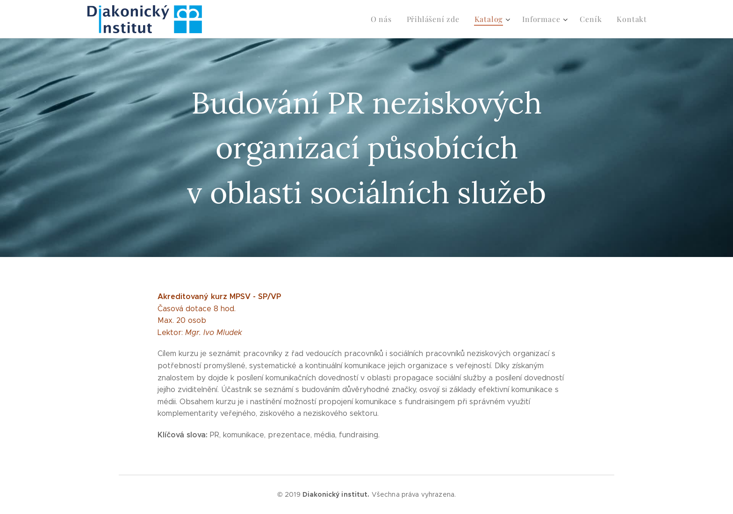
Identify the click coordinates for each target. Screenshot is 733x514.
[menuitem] (393, 19)
